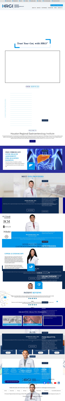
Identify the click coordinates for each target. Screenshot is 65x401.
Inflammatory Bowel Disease (18, 120)
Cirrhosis (14, 106)
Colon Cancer (15, 118)
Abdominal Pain (15, 110)
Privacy (18, 390)
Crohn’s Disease (15, 94)
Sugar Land (8, 1)
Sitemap (24, 390)
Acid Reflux (14, 100)
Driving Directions (6, 373)
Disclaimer (12, 390)
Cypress (26, 1)
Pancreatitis (14, 108)
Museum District (56, 1)
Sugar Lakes (33, 1)
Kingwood (15, 1)
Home (5, 390)
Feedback (31, 390)
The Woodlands (47, 1)
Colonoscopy (15, 98)
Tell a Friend (38, 390)
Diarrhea (14, 114)
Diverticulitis (15, 125)
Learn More (45, 120)
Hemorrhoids (15, 102)
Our (32, 86)
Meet (32, 176)
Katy (21, 1)
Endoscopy (14, 116)
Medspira (14, 92)
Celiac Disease (15, 104)
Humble (39, 1)
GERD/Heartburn (15, 123)
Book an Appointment (57, 5)
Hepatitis (14, 96)
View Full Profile (30, 210)
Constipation (15, 112)
